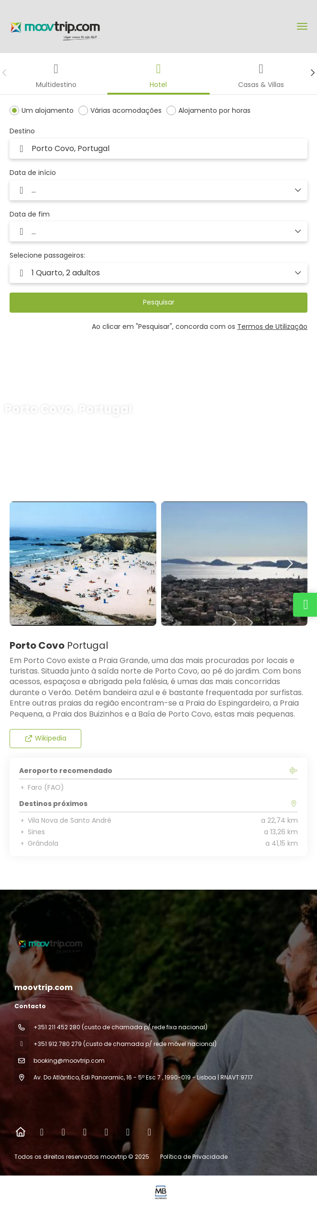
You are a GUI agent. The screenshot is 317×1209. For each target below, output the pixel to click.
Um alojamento (48, 110)
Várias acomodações (126, 110)
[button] (5, 72)
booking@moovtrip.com (69, 1061)
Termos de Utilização (272, 326)
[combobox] (158, 149)
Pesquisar (159, 302)
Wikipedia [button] (45, 738)
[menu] (302, 26)
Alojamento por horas (214, 110)
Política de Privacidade (194, 1157)
